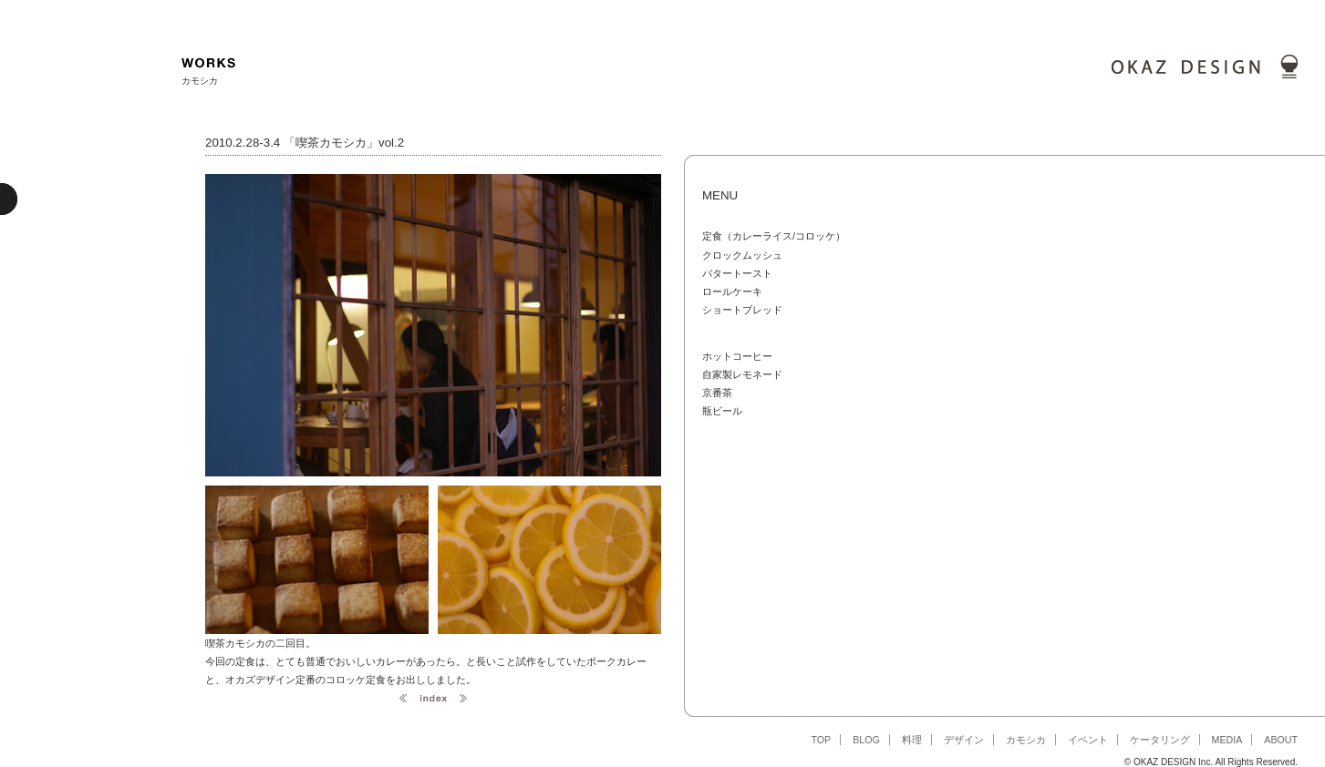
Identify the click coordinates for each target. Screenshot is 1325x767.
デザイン (964, 739)
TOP (821, 739)
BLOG (866, 739)
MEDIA (1227, 739)
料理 (912, 739)
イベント (1088, 739)
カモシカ (1026, 739)
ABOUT (1281, 739)
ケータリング (1160, 739)
